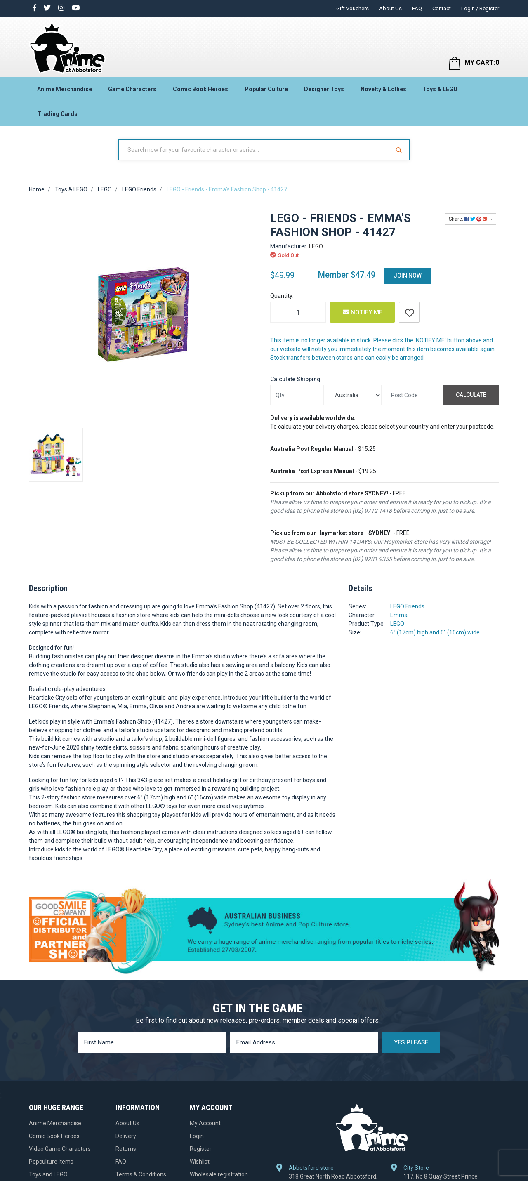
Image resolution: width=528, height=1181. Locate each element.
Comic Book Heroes (200, 89)
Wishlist (200, 1161)
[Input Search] (255, 150)
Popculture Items (51, 1161)
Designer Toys (324, 89)
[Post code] (412, 395)
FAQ (417, 8)
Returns (126, 1149)
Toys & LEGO (439, 89)
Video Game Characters (60, 1149)
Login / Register (480, 8)
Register (201, 1149)
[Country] (355, 395)
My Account (205, 1123)
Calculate (471, 394)
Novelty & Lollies (383, 89)
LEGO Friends (407, 606)
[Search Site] (400, 150)
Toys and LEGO (48, 1174)
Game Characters (132, 89)
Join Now (408, 275)
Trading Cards (57, 114)
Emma (399, 615)
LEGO (316, 246)
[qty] (297, 395)
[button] (409, 312)
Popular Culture (266, 89)
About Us (390, 8)
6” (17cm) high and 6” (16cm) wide (435, 632)
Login (197, 1136)
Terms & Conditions (141, 1174)
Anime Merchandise (64, 89)
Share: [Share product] (469, 219)
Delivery (126, 1136)
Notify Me (362, 312)
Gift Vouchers (352, 8)
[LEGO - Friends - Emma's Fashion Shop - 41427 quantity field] (298, 312)
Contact (441, 8)
